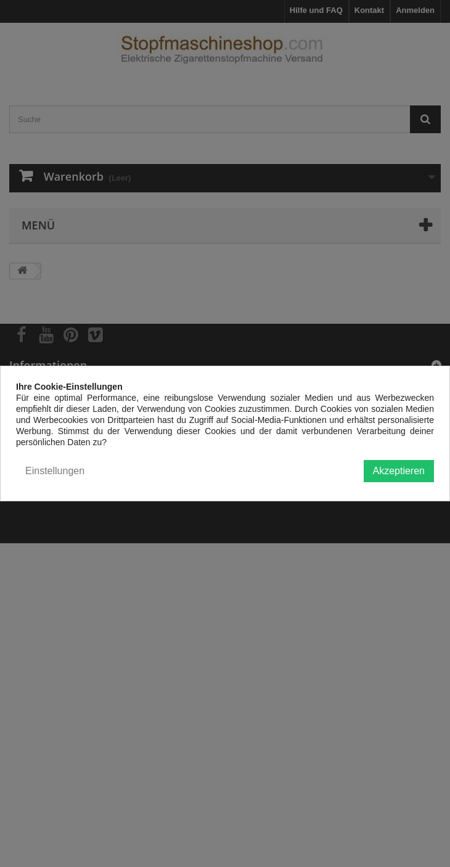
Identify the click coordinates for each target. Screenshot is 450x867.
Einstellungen (54, 471)
